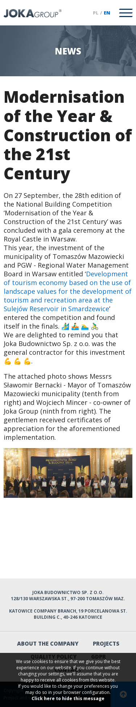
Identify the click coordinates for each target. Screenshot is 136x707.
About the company (47, 643)
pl (96, 12)
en (107, 12)
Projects (106, 643)
